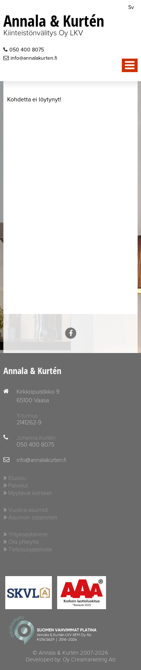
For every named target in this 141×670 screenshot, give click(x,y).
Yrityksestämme (28, 534)
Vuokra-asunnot (28, 510)
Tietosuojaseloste (30, 549)
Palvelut (18, 485)
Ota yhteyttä (23, 542)
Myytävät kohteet (30, 493)
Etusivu (17, 478)
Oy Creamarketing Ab (89, 659)
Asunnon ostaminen (32, 517)
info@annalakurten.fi (30, 57)
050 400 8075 (23, 49)
